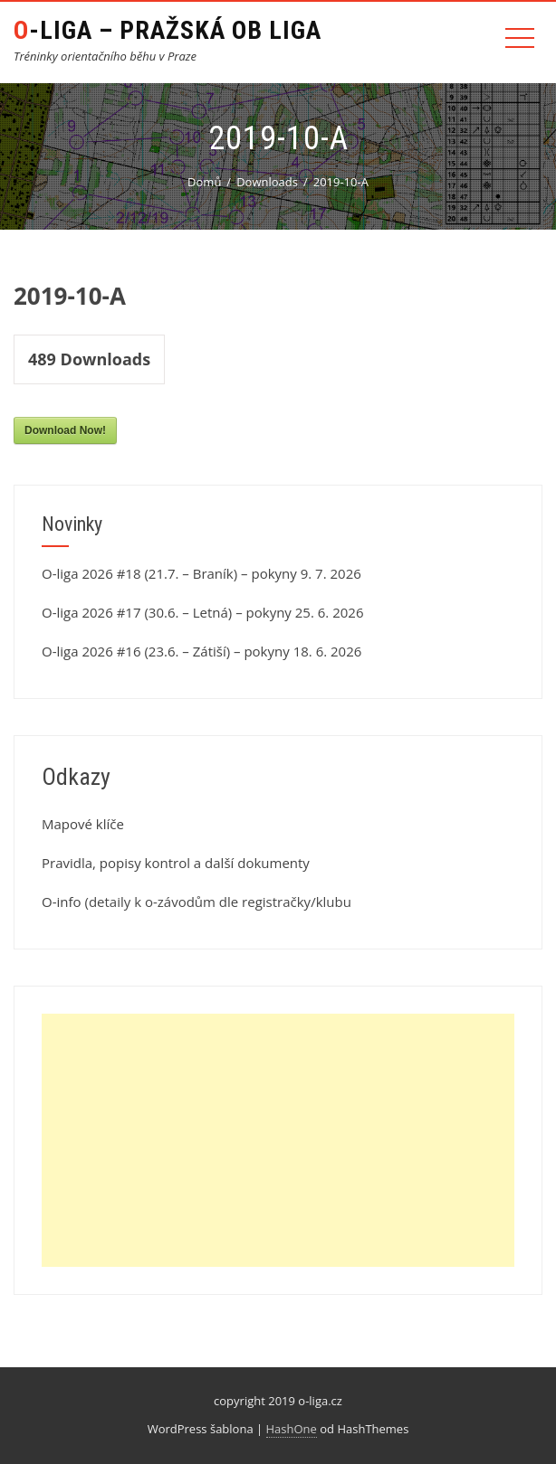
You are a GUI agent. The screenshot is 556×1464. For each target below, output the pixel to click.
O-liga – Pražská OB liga (167, 30)
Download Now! (65, 430)
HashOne (291, 1429)
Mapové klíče (83, 824)
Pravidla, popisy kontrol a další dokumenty (176, 863)
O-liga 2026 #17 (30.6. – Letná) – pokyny (167, 612)
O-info (61, 902)
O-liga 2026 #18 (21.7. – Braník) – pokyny (169, 573)
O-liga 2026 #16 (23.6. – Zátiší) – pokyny (166, 651)
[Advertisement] (278, 1140)
